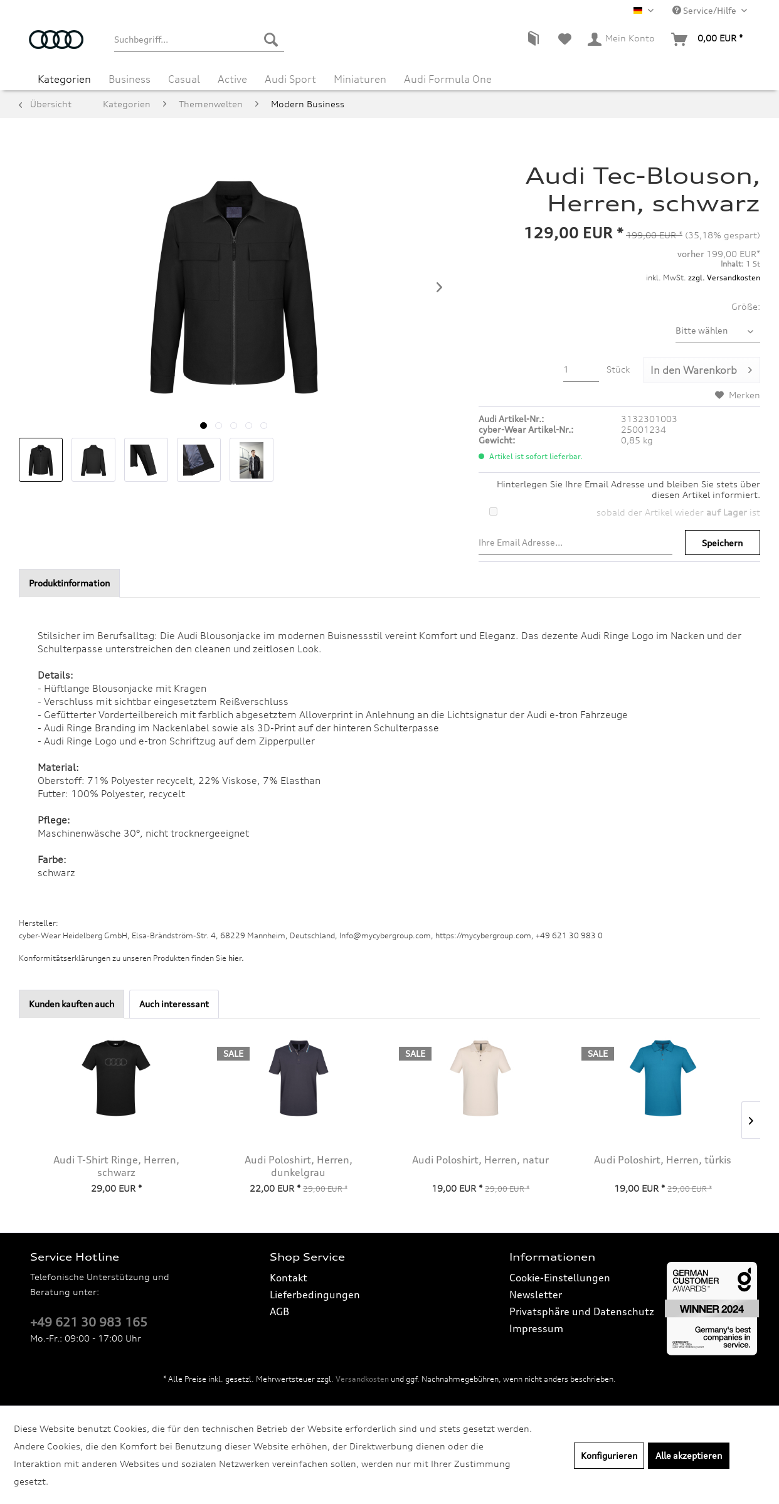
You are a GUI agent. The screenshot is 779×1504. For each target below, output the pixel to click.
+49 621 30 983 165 (88, 1322)
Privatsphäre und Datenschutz (581, 1311)
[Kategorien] (64, 79)
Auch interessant (174, 1003)
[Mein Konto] (622, 39)
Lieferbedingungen (315, 1294)
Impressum (536, 1328)
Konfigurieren (609, 1455)
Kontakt (288, 1277)
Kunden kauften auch (71, 1003)
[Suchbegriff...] (199, 39)
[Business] (129, 79)
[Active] (232, 79)
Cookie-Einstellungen (559, 1277)
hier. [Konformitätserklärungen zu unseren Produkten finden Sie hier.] (236, 958)
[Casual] (184, 79)
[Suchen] (271, 39)
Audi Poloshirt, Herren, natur (480, 1159)
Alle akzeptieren (688, 1455)
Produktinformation (69, 583)
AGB (279, 1311)
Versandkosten (362, 1379)
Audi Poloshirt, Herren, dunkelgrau (298, 1165)
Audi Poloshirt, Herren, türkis (662, 1159)
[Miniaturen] (360, 79)
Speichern (722, 543)
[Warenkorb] (707, 39)
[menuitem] (199, 39)
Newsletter (535, 1294)
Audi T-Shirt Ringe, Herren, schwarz (116, 1165)
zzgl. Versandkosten (724, 277)
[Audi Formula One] (448, 79)
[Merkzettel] (565, 39)
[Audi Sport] (290, 79)
